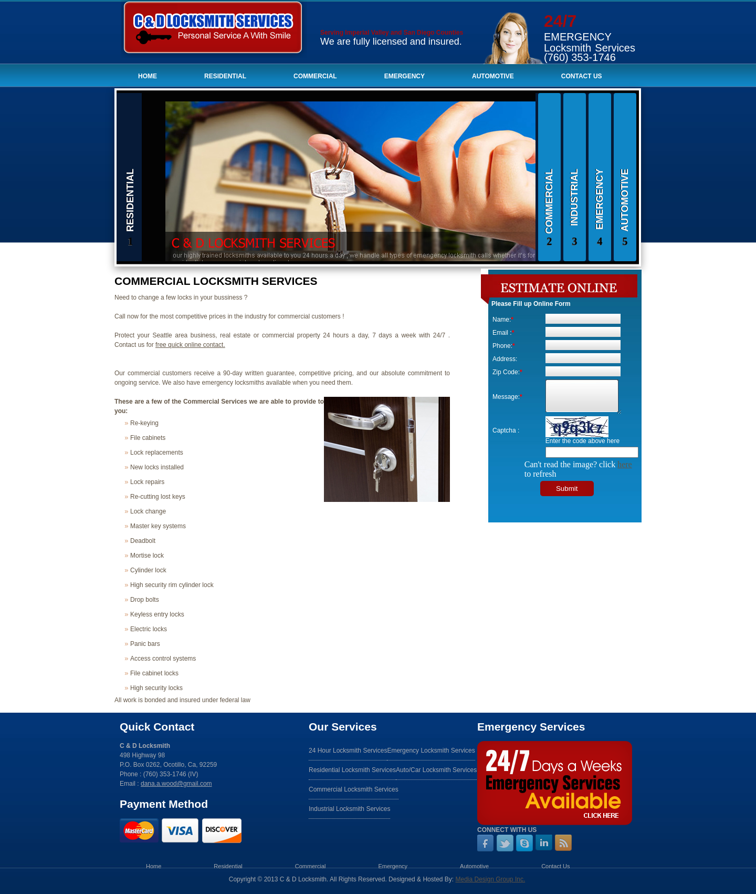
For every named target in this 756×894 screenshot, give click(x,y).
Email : (503, 332)
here (624, 464)
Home (147, 76)
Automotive (493, 76)
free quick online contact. (190, 344)
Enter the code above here (582, 441)
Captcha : (505, 430)
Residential (225, 76)
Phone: (503, 346)
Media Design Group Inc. (490, 879)
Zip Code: (507, 372)
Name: (502, 319)
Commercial (315, 76)
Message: (507, 396)
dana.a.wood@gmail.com (176, 783)
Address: (504, 359)
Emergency (404, 76)
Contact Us (581, 76)
